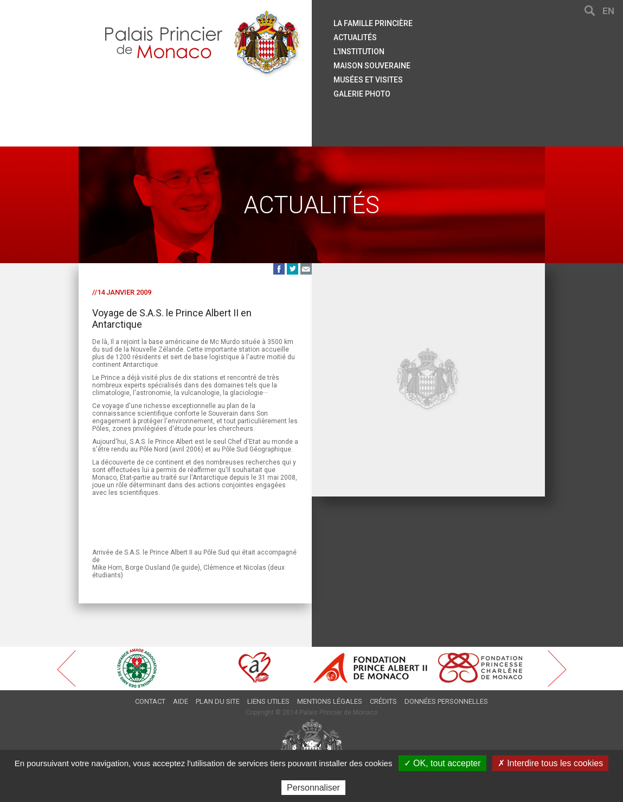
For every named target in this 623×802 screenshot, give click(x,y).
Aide (180, 701)
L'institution (358, 51)
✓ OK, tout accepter (442, 763)
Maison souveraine (371, 65)
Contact (150, 701)
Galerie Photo (361, 94)
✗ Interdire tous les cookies (550, 763)
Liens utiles (268, 701)
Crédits (383, 701)
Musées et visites (368, 79)
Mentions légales (329, 701)
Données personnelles (446, 701)
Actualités (355, 37)
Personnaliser (313, 787)
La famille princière (373, 23)
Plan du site (218, 701)
